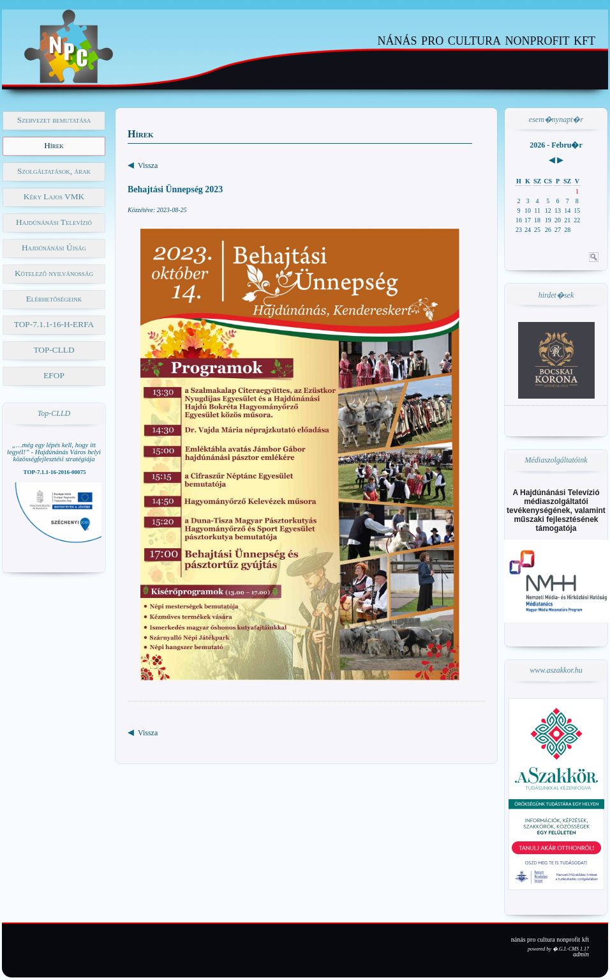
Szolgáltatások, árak (54, 171)
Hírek (54, 145)
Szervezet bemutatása (54, 120)
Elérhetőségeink (54, 298)
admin (581, 954)
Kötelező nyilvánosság (54, 273)
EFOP (53, 375)
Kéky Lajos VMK (54, 196)
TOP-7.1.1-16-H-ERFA (54, 324)
